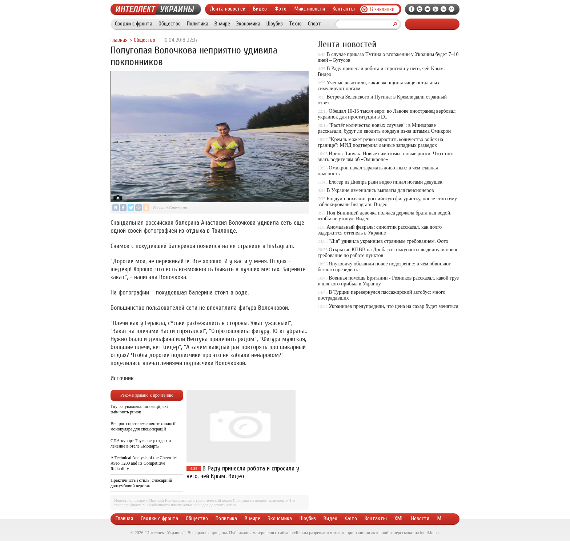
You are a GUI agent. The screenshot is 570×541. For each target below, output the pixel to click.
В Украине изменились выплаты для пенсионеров (380, 190)
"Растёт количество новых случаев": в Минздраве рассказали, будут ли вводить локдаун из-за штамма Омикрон (384, 128)
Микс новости (309, 8)
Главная (119, 40)
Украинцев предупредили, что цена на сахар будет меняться (393, 306)
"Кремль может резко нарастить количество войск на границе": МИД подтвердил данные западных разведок (380, 142)
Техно (295, 23)
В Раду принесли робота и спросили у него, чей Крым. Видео (242, 472)
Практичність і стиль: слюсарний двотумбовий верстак (141, 483)
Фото (280, 8)
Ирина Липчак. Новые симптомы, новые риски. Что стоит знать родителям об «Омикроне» (386, 156)
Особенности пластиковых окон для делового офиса (191, 504)
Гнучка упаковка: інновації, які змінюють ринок (139, 409)
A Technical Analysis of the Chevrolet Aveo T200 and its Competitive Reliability (144, 463)
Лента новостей (227, 8)
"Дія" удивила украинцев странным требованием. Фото (388, 241)
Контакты (344, 8)
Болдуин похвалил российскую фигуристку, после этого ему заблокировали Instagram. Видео (387, 201)
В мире (222, 23)
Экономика (248, 23)
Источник (122, 378)
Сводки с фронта (133, 23)
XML (399, 518)
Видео (260, 8)
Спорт (314, 23)
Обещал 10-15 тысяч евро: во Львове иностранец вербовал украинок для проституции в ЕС (386, 114)
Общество (169, 23)
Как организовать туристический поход (198, 500)
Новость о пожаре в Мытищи (139, 500)
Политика (197, 23)
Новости (420, 518)
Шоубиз (274, 23)
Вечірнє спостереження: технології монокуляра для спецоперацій (143, 426)
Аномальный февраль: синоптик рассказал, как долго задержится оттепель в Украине (380, 230)
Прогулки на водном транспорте (260, 500)
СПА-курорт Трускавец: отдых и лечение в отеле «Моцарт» (141, 443)
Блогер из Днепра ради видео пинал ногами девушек (385, 182)
